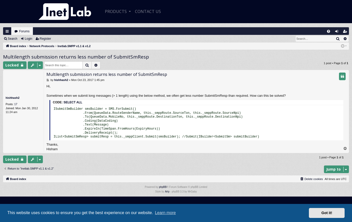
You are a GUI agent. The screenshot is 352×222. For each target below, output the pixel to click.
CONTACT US (148, 11)
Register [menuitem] (346, 32)
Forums (24, 31)
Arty (167, 191)
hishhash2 (12, 97)
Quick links (7, 31)
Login (28, 38)
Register (45, 38)
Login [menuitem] (338, 32)
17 (15, 104)
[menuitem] (328, 31)
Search (12, 38)
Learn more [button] (165, 213)
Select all (73, 102)
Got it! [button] (326, 213)
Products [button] (116, 11)
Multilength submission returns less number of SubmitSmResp (76, 56)
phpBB (163, 187)
